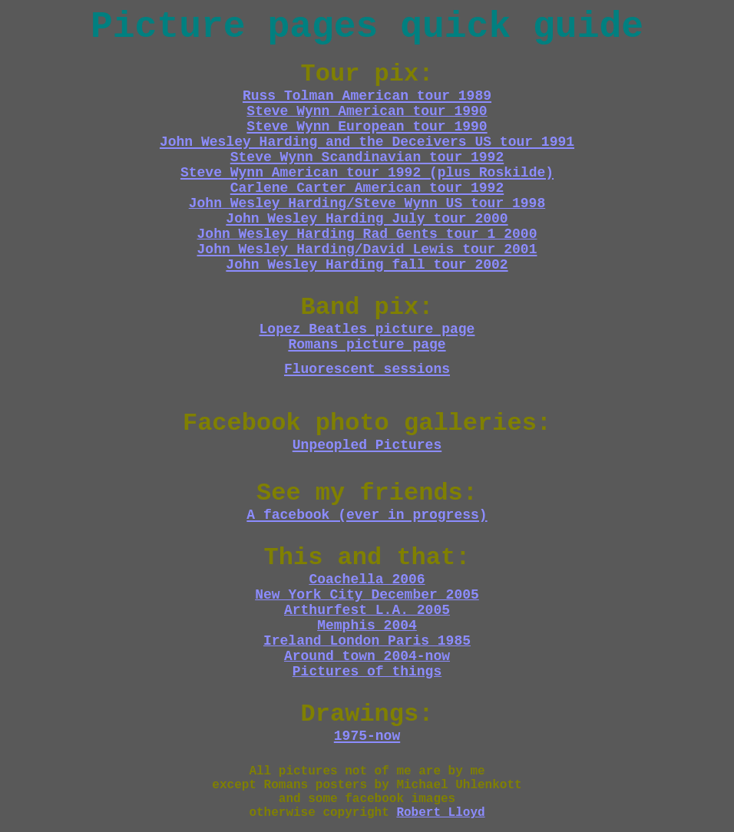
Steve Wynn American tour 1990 (366, 111)
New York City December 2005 (367, 595)
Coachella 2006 (367, 579)
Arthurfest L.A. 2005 (367, 610)
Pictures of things (367, 671)
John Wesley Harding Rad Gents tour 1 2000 (367, 234)
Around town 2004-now (367, 656)
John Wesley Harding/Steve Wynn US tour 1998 (367, 203)
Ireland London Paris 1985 (367, 641)
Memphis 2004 (367, 625)
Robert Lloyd (440, 813)
